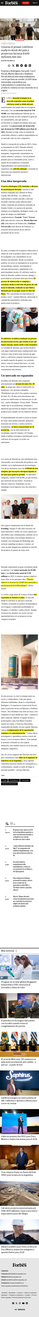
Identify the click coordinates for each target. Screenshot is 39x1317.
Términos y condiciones (16, 1295)
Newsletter (12, 1293)
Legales (27, 1295)
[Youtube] (23, 1303)
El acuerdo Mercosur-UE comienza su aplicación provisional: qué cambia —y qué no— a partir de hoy (18, 1062)
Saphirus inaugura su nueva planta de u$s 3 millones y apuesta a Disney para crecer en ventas (19, 1101)
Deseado (25, 780)
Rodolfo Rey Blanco (8, 60)
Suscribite (26, 3)
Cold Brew (14, 780)
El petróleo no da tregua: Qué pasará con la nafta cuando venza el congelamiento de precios (18, 1023)
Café (4, 780)
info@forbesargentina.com (13, 1277)
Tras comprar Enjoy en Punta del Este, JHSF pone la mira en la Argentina (18, 1173)
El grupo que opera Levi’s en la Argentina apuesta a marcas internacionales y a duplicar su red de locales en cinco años (23, 834)
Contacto (20, 1293)
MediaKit (4, 1293)
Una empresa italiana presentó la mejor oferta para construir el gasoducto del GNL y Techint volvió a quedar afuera (22, 884)
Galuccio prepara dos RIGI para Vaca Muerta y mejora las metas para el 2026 (19, 1137)
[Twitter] (16, 1303)
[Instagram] (20, 1303)
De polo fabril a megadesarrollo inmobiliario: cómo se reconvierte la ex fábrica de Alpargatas (22, 867)
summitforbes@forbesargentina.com (16, 1280)
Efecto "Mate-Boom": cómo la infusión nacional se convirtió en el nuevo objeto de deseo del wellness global (23, 901)
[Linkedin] (27, 1303)
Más (22, 823)
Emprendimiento (9, 784)
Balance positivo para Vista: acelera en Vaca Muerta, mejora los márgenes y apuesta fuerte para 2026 (19, 1249)
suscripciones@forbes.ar (17, 1283)
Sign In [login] (35, 3)
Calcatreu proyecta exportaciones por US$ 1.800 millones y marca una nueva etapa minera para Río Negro (19, 1211)
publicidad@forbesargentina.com (16, 1274)
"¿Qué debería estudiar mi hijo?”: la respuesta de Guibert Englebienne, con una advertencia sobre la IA (23, 850)
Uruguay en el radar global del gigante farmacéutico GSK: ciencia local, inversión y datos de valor (19, 985)
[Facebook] (13, 1303)
